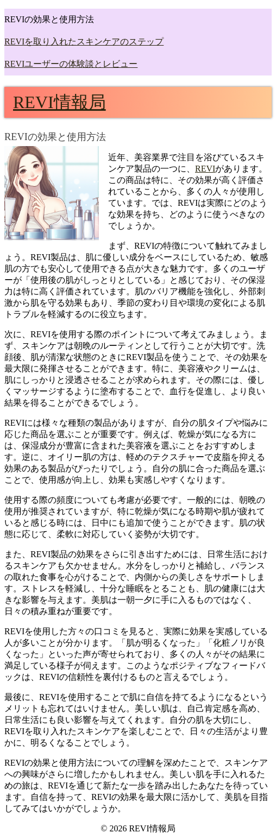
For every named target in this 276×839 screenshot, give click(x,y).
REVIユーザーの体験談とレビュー (70, 63)
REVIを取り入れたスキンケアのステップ (84, 41)
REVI (205, 168)
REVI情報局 (59, 102)
